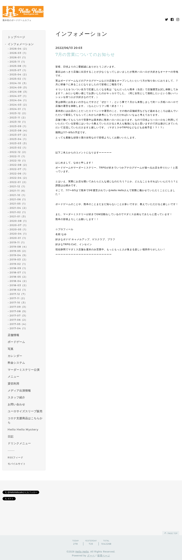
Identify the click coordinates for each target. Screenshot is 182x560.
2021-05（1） (18, 203)
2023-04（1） (19, 139)
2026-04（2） (19, 48)
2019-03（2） (19, 259)
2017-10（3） (18, 302)
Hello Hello (82, 551)
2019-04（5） (19, 255)
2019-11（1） (18, 242)
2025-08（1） (19, 65)
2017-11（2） (18, 298)
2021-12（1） (18, 186)
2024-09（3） (19, 87)
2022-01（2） (19, 182)
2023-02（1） (19, 147)
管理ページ (103, 555)
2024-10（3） (19, 83)
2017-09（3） (18, 306)
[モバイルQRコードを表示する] (25, 464)
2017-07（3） (18, 315)
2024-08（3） (19, 91)
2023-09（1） (19, 126)
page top (171, 533)
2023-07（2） (19, 134)
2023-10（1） (18, 121)
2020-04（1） (19, 233)
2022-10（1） (18, 160)
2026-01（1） (18, 57)
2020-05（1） (19, 229)
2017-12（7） (18, 294)
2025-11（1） (18, 61)
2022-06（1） (19, 173)
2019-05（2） (18, 250)
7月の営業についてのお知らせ (85, 54)
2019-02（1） (18, 263)
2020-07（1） (19, 225)
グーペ (91, 555)
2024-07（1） (19, 96)
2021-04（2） (19, 207)
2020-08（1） (19, 220)
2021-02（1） (18, 212)
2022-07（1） (19, 169)
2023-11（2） (18, 117)
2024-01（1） (18, 109)
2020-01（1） (18, 238)
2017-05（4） (18, 324)
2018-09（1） (18, 268)
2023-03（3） (19, 143)
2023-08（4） (19, 130)
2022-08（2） (19, 164)
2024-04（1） (19, 100)
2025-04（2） (19, 74)
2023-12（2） (18, 113)
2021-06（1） (18, 199)
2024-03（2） (19, 104)
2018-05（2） (19, 276)
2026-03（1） (19, 52)
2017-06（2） (18, 319)
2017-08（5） (18, 311)
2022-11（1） (18, 156)
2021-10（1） (18, 195)
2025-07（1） (18, 70)
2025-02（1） (18, 78)
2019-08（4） (19, 246)
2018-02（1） (18, 289)
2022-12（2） (18, 152)
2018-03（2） (19, 285)
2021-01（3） (18, 216)
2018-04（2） (19, 281)
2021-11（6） (18, 190)
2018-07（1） (18, 272)
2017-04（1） (18, 328)
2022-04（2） (19, 177)
